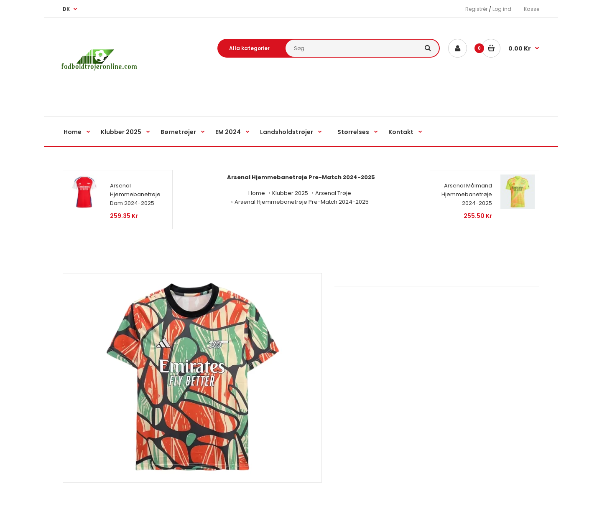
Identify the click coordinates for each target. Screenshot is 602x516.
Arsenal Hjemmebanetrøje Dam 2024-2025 (135, 194)
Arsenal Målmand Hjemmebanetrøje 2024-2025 (466, 194)
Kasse (531, 9)
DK (66, 9)
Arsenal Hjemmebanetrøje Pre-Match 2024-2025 (302, 202)
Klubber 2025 (290, 193)
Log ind (501, 9)
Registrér (476, 9)
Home (256, 193)
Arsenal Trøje (333, 193)
